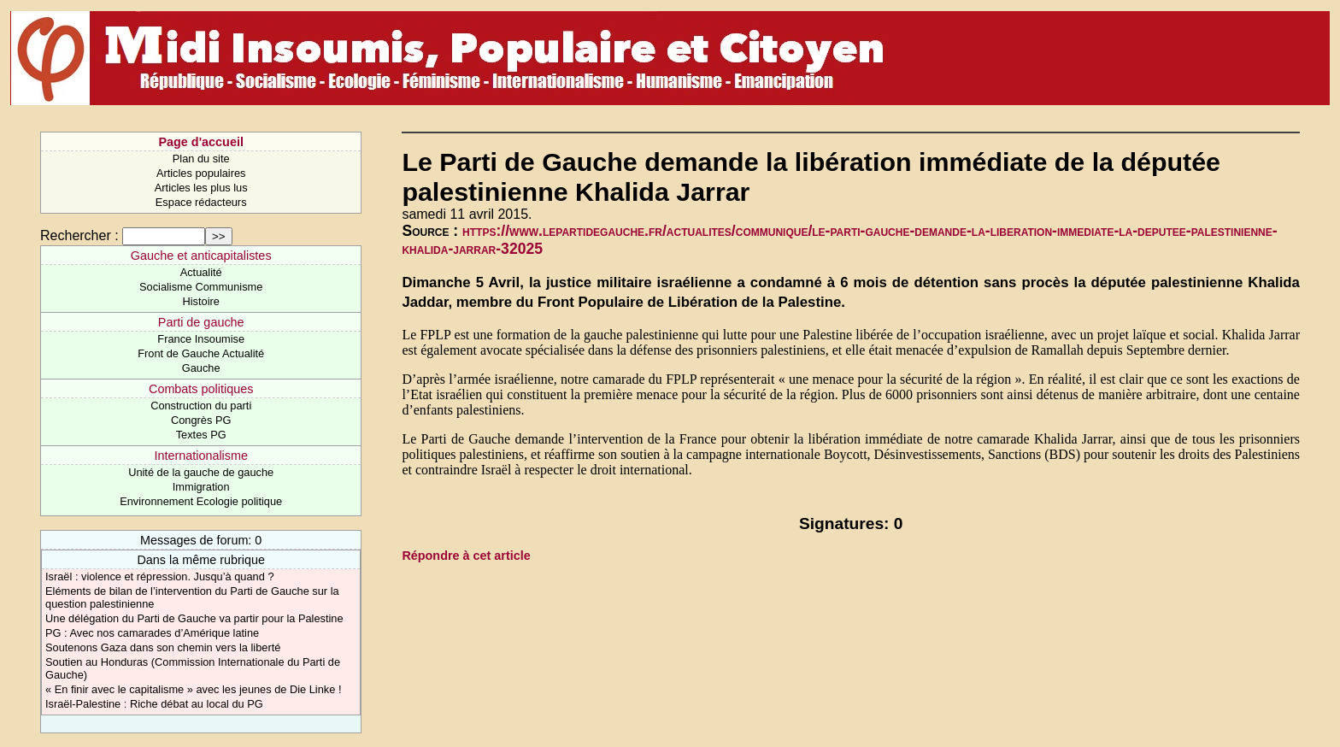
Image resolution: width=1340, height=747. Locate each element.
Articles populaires (201, 173)
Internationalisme (201, 455)
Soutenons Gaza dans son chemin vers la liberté (162, 647)
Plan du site (201, 158)
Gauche (201, 368)
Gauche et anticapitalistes (201, 255)
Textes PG (201, 434)
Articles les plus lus (201, 187)
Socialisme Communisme (200, 286)
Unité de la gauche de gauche (200, 472)
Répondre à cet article (466, 555)
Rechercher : (79, 235)
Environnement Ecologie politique (201, 501)
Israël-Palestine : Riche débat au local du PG (154, 703)
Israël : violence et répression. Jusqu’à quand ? (159, 576)
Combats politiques (201, 389)
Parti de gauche (201, 322)
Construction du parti (200, 405)
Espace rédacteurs (201, 202)
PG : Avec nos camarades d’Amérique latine (152, 632)
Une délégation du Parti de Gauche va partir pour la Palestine (194, 618)
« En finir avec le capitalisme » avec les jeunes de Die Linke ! (193, 689)
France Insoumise (200, 338)
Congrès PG (201, 420)
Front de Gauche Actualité (201, 353)
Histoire (200, 301)
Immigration (201, 486)
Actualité (201, 272)
